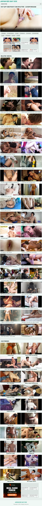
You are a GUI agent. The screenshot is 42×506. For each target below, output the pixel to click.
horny (14, 35)
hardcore (23, 33)
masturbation (11, 33)
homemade (35, 33)
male (19, 35)
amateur (29, 33)
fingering (8, 35)
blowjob (4, 33)
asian (17, 33)
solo (3, 35)
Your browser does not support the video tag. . (21, 20)
